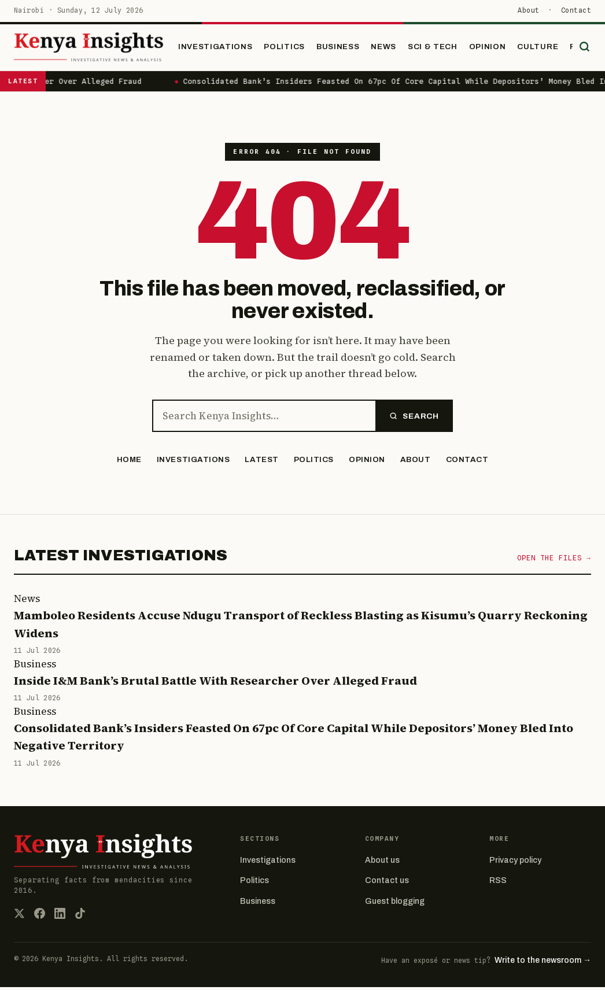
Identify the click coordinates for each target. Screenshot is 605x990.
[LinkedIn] (59, 915)
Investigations (229, 47)
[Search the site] (263, 418)
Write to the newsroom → (543, 962)
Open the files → (554, 560)
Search (414, 418)
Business (351, 47)
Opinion (501, 47)
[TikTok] (80, 915)
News (397, 47)
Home (129, 462)
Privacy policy (515, 863)
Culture (552, 47)
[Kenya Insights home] (100, 49)
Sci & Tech (446, 47)
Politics (298, 47)
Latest (261, 462)
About (528, 10)
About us (382, 863)
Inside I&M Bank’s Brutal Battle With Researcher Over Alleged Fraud (215, 683)
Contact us (387, 883)
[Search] (582, 49)
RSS (498, 883)
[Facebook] (39, 915)
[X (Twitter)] (19, 915)
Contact (576, 10)
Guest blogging (395, 903)
